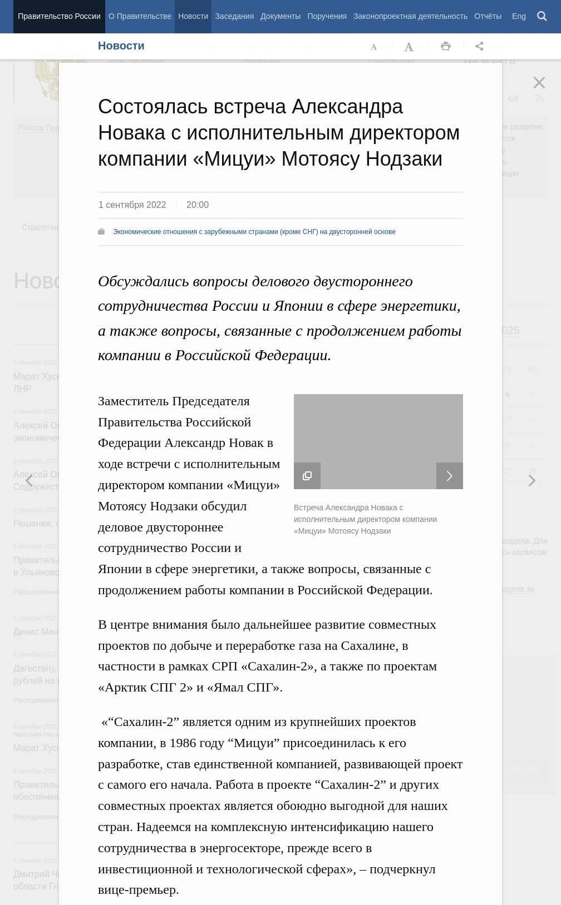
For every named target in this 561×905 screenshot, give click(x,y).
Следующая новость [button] (29, 480)
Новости (193, 16)
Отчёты (487, 16)
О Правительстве (140, 16)
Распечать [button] (445, 46)
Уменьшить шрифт (374, 46)
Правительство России (59, 16)
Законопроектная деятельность (410, 16)
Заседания (234, 16)
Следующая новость (449, 476)
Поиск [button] (542, 16)
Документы (280, 16)
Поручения (327, 16)
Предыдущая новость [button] (531, 480)
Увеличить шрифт (410, 46)
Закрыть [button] (547, 90)
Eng (519, 16)
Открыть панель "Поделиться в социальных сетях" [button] (481, 46)
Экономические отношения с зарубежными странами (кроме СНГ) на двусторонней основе (254, 232)
